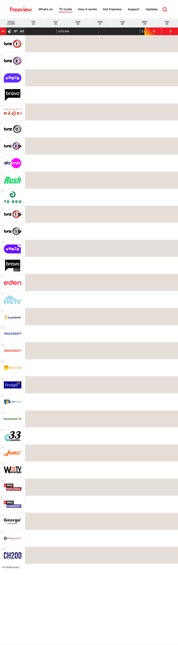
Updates (152, 9)
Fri (33, 23)
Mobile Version (12, 567)
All (3, 31)
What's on (45, 9)
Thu (167, 23)
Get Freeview (112, 9)
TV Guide (65, 9)
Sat (56, 23)
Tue (122, 23)
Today (11, 23)
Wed (145, 23)
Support (133, 9)
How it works (87, 9)
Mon (100, 23)
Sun (78, 23)
